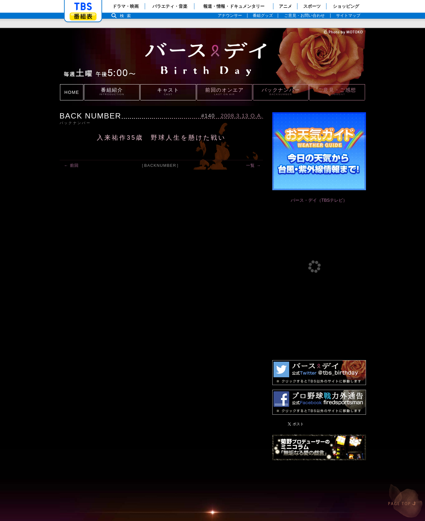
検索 (127, 15)
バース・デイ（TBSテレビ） (319, 200)
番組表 (83, 16)
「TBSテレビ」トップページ (83, 6)
